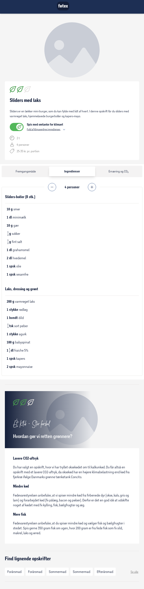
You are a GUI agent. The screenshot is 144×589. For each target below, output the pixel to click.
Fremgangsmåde (26, 171)
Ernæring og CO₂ (119, 171)
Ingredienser (72, 171)
